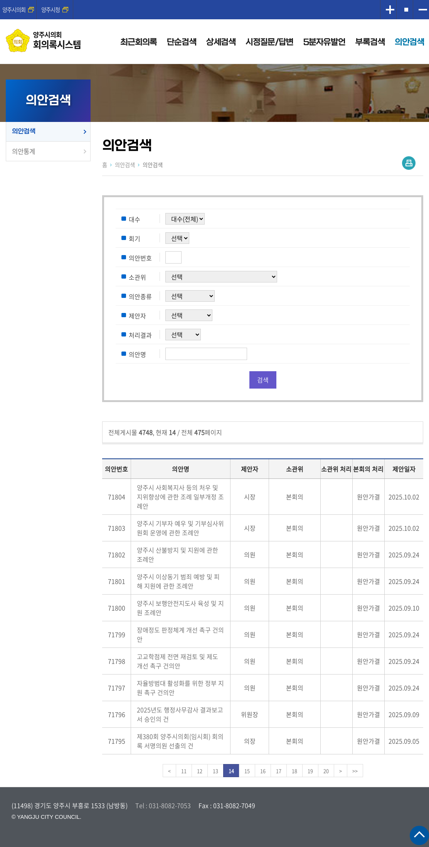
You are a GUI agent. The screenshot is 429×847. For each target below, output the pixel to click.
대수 (134, 219)
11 (184, 770)
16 (263, 770)
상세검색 (221, 42)
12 (199, 770)
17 (278, 770)
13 (215, 770)
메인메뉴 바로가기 (215, 0)
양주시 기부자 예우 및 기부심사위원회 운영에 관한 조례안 (180, 528)
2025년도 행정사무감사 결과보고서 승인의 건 (180, 714)
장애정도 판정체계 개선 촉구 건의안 (180, 634)
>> (355, 770)
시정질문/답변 (269, 42)
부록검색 (370, 42)
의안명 (137, 354)
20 (326, 770)
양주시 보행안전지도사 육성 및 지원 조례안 (180, 607)
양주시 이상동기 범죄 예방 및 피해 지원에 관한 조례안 (178, 581)
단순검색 (181, 42)
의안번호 (140, 257)
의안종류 (140, 296)
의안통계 (23, 151)
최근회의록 (138, 42)
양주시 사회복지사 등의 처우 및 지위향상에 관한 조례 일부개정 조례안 (180, 497)
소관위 (137, 277)
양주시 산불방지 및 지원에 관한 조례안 (177, 554)
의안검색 (409, 42)
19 (310, 770)
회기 (134, 238)
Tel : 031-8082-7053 (163, 805)
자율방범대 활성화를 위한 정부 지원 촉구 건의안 (180, 687)
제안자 (137, 315)
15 (247, 770)
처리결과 (140, 335)
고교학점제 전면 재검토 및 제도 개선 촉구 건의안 (177, 661)
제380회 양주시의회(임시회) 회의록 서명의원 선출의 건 (180, 741)
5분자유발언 (324, 42)
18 (294, 770)
